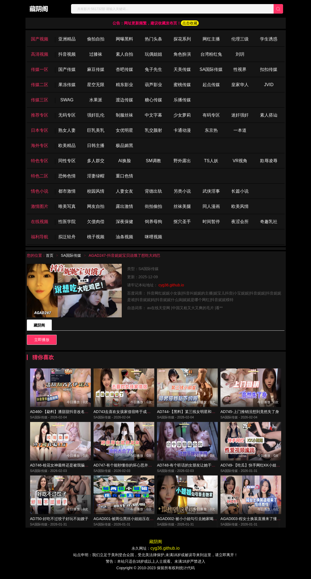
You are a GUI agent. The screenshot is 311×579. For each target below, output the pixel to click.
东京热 (211, 130)
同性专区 (67, 160)
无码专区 (67, 115)
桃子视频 (95, 236)
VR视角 (240, 160)
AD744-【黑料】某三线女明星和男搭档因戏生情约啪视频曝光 (209, 412)
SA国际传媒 (211, 69)
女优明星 (124, 130)
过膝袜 (95, 54)
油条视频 (124, 236)
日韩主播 (95, 145)
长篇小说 (240, 191)
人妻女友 (124, 191)
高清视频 (39, 54)
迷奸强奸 (240, 115)
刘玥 (240, 54)
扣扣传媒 (268, 69)
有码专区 (211, 115)
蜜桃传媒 (182, 84)
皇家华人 (240, 84)
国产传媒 (67, 69)
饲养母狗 (153, 221)
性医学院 (67, 221)
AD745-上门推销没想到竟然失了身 (249, 412)
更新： (133, 277)
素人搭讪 (268, 115)
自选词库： (137, 308)
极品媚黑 (124, 145)
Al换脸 (124, 160)
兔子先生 (153, 69)
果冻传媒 (67, 84)
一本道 (239, 130)
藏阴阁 (39, 325)
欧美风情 (240, 206)
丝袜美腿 (182, 206)
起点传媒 (211, 84)
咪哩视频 (153, 236)
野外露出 (182, 160)
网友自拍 (95, 206)
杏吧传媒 (124, 69)
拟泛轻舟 (67, 236)
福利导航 (39, 236)
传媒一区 (39, 69)
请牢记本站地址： (143, 285)
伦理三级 (240, 39)
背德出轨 (153, 191)
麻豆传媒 (95, 69)
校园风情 (95, 191)
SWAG (66, 100)
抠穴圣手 (182, 221)
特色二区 (39, 176)
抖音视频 (67, 54)
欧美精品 (67, 145)
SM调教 (153, 160)
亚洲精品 (67, 39)
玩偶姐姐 (153, 54)
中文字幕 (153, 115)
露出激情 (124, 206)
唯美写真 (67, 206)
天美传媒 (182, 69)
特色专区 (39, 160)
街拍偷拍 (153, 206)
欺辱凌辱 (268, 160)
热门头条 (153, 39)
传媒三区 (39, 100)
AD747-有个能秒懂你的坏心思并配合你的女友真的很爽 (140, 467)
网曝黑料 (124, 39)
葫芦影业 (153, 84)
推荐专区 (39, 115)
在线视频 (39, 221)
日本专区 (39, 130)
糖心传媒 (153, 100)
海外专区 (39, 145)
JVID (269, 84)
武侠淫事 (211, 191)
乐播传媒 (182, 100)
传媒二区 (39, 84)
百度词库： (137, 293)
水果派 (95, 100)
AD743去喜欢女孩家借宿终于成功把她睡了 (130, 412)
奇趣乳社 (268, 221)
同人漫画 (211, 206)
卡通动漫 (182, 130)
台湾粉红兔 (211, 54)
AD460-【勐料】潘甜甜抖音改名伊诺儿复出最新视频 (74, 412)
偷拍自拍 (95, 39)
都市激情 (67, 191)
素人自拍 (124, 54)
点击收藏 (189, 23)
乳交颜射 (153, 130)
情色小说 (39, 191)
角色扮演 (182, 54)
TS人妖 (211, 160)
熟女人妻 (67, 130)
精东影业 (124, 84)
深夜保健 (124, 221)
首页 (49, 255)
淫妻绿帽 (95, 176)
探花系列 (182, 39)
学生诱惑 (268, 39)
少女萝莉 (182, 115)
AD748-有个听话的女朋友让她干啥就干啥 (192, 467)
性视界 (239, 69)
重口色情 (124, 176)
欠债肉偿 (95, 221)
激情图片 (39, 206)
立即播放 (41, 339)
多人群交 (95, 160)
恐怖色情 (67, 176)
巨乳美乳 (95, 130)
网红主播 (211, 39)
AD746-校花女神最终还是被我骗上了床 (63, 467)
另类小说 (182, 191)
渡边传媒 (124, 100)
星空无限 (95, 84)
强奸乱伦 (95, 115)
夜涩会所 (240, 221)
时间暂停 (211, 221)
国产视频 (39, 39)
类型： (133, 269)
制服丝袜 (124, 115)
